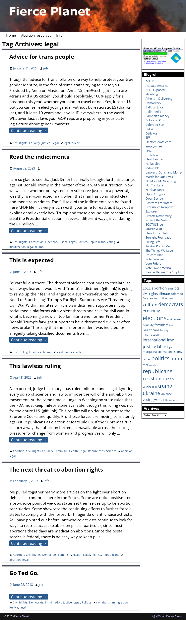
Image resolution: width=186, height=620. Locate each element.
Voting (111, 242)
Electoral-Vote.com (158, 142)
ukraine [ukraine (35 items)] (151, 393)
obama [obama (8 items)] (162, 352)
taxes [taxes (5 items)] (154, 386)
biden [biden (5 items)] (171, 288)
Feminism (61, 451)
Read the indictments (39, 156)
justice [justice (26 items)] (149, 346)
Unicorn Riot (154, 255)
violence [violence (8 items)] (166, 394)
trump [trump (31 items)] (165, 385)
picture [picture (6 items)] (147, 359)
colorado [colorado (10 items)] (177, 294)
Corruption (36, 242)
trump (39, 247)
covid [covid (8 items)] (171, 298)
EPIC (149, 151)
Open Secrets (155, 198)
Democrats (49, 555)
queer (76, 143)
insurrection (17, 247)
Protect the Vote (156, 220)
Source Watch (155, 229)
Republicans (97, 242)
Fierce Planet (21, 616)
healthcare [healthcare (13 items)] (151, 330)
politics (69, 352)
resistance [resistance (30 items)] (154, 378)
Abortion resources (36, 35)
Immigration (53, 602)
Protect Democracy (159, 216)
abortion (127, 451)
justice (13, 607)
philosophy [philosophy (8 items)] (174, 352)
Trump (47, 352)
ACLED (150, 81)
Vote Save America (158, 268)
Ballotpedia (153, 112)
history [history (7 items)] (164, 330)
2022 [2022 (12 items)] (147, 288)
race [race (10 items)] (146, 365)
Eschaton (152, 155)
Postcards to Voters (159, 203)
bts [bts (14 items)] (177, 288)
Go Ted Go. (24, 573)
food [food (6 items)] (171, 325)
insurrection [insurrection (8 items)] (151, 334)
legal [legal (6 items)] (169, 347)
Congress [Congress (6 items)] (148, 298)
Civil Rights (20, 143)
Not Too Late (154, 185)
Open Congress (156, 194)
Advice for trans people (41, 56)
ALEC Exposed (155, 90)
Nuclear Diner (155, 190)
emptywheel (154, 146)
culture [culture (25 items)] (150, 304)
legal (67, 143)
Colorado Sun (155, 125)
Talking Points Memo (160, 246)
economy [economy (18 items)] (151, 310)
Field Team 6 (154, 159)
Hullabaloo (153, 164)
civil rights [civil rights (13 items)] (150, 293)
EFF (148, 137)
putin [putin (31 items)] (176, 358)
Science (111, 451)
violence (81, 352)
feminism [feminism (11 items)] (161, 325)
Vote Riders (153, 263)
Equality (34, 143)
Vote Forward (155, 259)
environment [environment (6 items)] (174, 319)
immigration (119, 602)
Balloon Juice (154, 107)
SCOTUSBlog (154, 224)
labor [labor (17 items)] (161, 346)
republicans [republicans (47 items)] (157, 371)
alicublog (152, 94)
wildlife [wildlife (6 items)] (164, 400)
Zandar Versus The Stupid (163, 272)
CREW (150, 129)
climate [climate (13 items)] (164, 293)
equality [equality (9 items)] (148, 325)
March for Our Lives (159, 177)
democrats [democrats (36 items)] (170, 304)
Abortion (18, 451)
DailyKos (151, 133)
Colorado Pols (155, 120)
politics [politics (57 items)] (160, 358)
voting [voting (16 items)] (148, 399)
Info (59, 35)
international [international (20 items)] (154, 340)
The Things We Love (159, 250)
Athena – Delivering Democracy (159, 101)
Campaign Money (157, 116)
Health (73, 451)
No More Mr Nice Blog (161, 181)
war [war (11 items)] (157, 400)
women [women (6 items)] (173, 400)
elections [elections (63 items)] (154, 318)
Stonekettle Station (158, 233)
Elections (51, 242)
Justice (45, 143)
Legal (55, 143)
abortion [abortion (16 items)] (159, 288)
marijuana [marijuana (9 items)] (150, 352)
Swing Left (153, 242)
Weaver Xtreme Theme (169, 616)
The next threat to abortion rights (56, 469)
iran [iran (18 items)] (170, 340)
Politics (82, 242)
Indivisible (152, 168)
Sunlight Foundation (159, 237)
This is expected (31, 260)
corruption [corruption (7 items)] (160, 298)
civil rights (103, 602)
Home (11, 35)
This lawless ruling (35, 365)
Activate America (157, 86)
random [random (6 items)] (153, 365)
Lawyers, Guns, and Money (164, 172)
